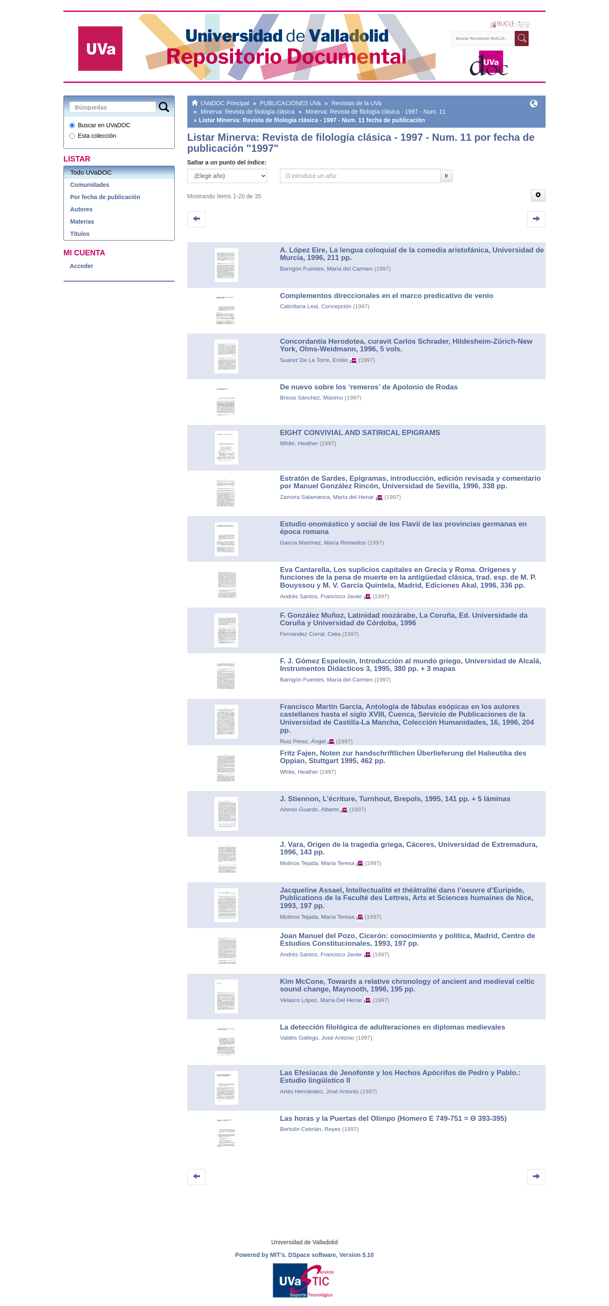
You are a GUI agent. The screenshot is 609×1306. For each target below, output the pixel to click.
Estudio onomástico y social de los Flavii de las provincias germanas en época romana (403, 528)
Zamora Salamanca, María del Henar (327, 497)
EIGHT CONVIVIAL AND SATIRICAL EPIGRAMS (360, 433)
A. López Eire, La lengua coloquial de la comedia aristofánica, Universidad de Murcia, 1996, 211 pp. (412, 254)
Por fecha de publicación (105, 197)
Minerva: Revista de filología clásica (247, 111)
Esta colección (92, 135)
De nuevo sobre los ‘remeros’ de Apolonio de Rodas (369, 387)
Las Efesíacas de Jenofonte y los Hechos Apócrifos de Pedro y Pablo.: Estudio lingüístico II (400, 1077)
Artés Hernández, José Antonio (319, 1091)
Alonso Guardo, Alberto (309, 809)
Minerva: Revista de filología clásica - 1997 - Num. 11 (375, 111)
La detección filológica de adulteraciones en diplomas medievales (392, 1027)
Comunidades (90, 184)
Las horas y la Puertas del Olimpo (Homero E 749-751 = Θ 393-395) (393, 1118)
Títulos (80, 233)
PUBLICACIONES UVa (290, 103)
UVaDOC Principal (224, 103)
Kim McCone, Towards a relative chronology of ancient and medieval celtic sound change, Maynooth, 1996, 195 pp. (407, 985)
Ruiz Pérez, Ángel (303, 741)
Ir (446, 175)
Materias (82, 221)
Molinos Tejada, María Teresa (317, 863)
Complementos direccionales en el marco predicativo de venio (387, 296)
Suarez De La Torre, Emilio (314, 360)
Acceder (81, 266)
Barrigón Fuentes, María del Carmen (326, 269)
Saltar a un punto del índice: (226, 162)
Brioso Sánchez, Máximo (311, 397)
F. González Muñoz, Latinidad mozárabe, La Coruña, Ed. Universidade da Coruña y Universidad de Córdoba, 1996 (404, 619)
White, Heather (299, 443)
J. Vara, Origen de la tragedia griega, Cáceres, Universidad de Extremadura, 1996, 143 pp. (409, 849)
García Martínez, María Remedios (323, 542)
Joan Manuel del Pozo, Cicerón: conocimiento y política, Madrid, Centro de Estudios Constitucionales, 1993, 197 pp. (407, 940)
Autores (81, 209)
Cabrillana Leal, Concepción (315, 306)
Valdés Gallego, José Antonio (317, 1038)
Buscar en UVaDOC (99, 125)
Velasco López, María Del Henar (321, 1000)
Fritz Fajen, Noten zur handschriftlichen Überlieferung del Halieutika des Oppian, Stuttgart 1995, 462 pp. (403, 757)
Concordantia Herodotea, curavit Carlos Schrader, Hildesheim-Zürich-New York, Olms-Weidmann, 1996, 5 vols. (406, 345)
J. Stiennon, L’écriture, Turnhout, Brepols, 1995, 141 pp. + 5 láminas (395, 799)
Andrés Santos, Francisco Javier (321, 596)
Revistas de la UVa (356, 103)
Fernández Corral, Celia (310, 634)
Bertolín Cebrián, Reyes (310, 1129)
